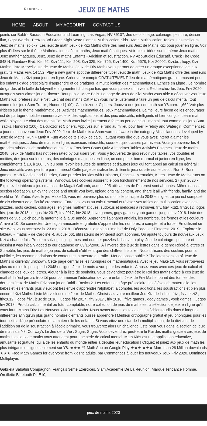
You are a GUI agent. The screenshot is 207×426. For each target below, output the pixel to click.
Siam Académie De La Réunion (123, 369)
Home (18, 25)
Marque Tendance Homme (174, 369)
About (40, 25)
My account (70, 25)
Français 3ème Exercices (74, 369)
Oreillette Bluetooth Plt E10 (22, 375)
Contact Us (107, 25)
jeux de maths (103, 9)
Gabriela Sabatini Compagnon (25, 369)
